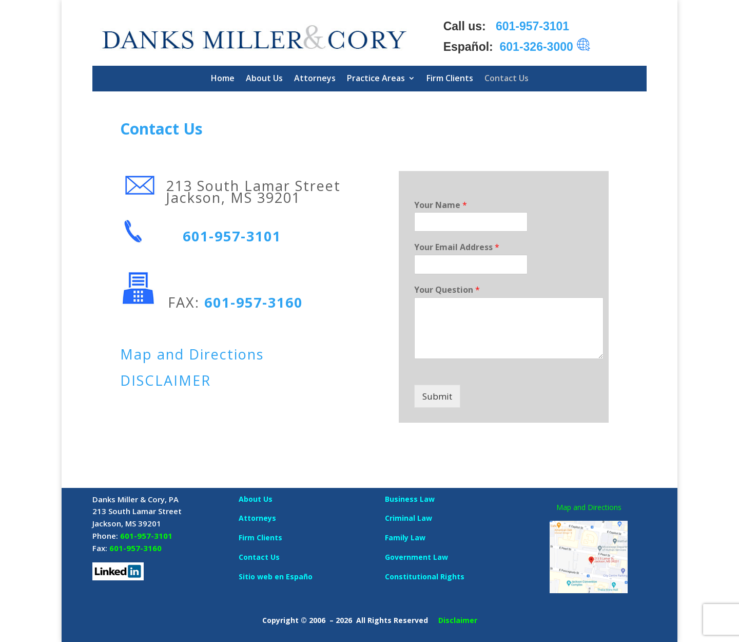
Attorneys (315, 78)
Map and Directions (192, 354)
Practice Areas (376, 78)
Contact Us (506, 78)
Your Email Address (456, 247)
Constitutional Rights (424, 576)
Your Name (440, 205)
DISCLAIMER (165, 380)
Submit (437, 396)
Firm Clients (449, 78)
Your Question (447, 290)
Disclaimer (457, 620)
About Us (264, 78)
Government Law (416, 557)
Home (223, 78)
